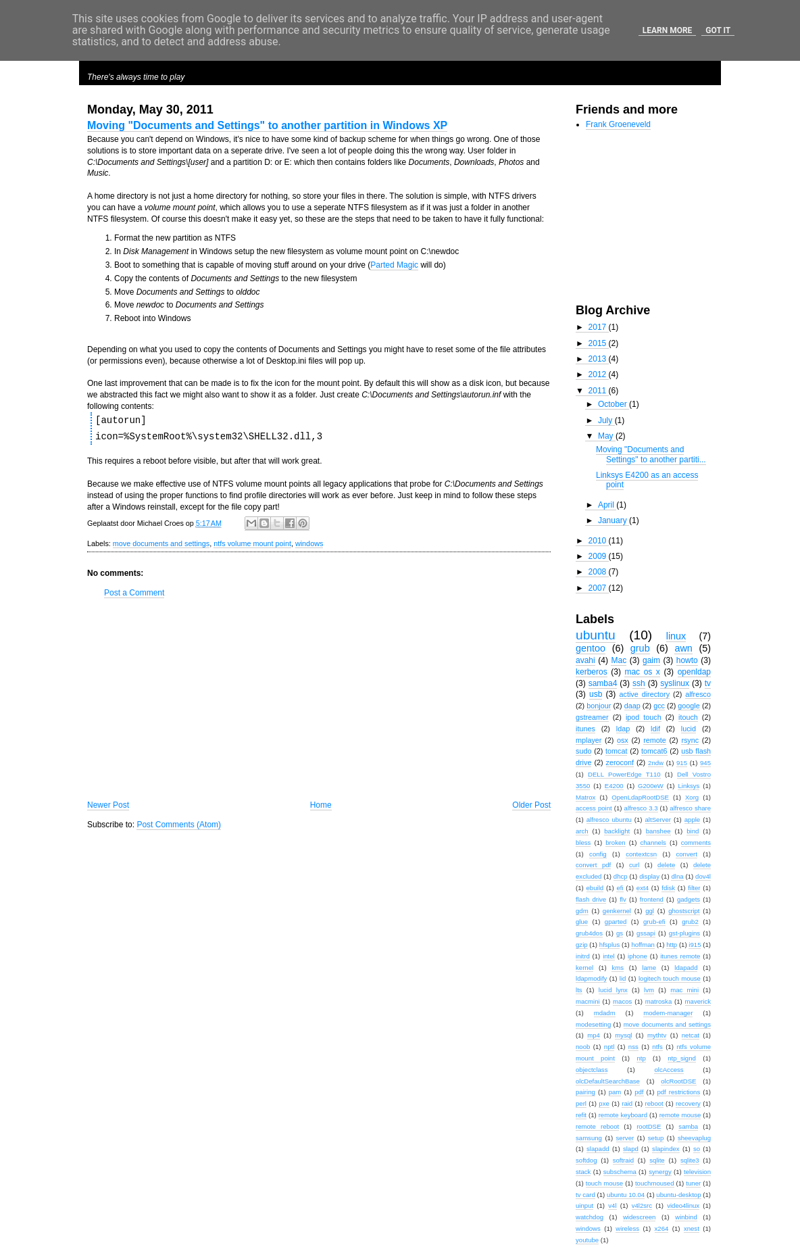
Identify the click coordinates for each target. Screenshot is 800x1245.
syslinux (674, 683)
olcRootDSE (678, 1081)
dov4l (703, 876)
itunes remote (680, 956)
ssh (638, 683)
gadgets (688, 899)
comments (696, 842)
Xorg (692, 797)
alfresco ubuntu (609, 819)
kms (617, 967)
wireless (627, 1228)
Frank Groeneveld (618, 124)
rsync (690, 740)
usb (595, 694)
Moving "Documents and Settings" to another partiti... (651, 454)
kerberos (591, 672)
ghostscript (683, 910)
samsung (589, 1138)
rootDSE (648, 1126)
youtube (587, 1240)
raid (627, 1103)
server (625, 1138)
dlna (677, 876)
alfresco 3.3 (641, 808)
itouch (688, 717)
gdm (582, 910)
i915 (695, 944)
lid (623, 978)
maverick (698, 1001)
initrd (583, 956)
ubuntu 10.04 (626, 1194)
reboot (654, 1103)
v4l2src (642, 1205)
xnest (691, 1228)
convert (686, 854)
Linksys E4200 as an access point (647, 479)
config (598, 854)
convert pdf (593, 865)
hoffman (643, 944)
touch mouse (604, 1183)
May (607, 436)
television (697, 1171)
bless (583, 842)
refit (581, 1115)
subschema (619, 1171)
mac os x (641, 672)
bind (692, 831)
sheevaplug (694, 1138)
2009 (599, 556)
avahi (585, 660)
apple (692, 819)
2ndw (656, 762)
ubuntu (596, 635)
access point (594, 808)
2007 (599, 588)
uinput (584, 1205)
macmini (588, 1001)
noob (583, 1046)
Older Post (531, 805)
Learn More (668, 30)
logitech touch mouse (670, 978)
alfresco (698, 694)
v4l (612, 1205)
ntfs (657, 1046)
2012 (599, 374)
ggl (649, 910)
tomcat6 (654, 751)
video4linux (683, 1205)
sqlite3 (689, 1160)
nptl (609, 1046)
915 (681, 762)
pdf (638, 1092)
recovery (688, 1103)
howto (687, 660)
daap (632, 706)
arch (582, 831)
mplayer (588, 740)
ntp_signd (682, 1058)
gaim (651, 660)
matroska (658, 1001)
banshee (658, 831)
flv (623, 899)
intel (609, 956)
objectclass (591, 1069)
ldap (623, 729)
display (649, 876)
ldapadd (685, 967)
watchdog (589, 1217)
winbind (686, 1217)
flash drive (591, 899)
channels (653, 842)
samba (688, 1126)
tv (708, 683)
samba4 (603, 683)
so (696, 1148)
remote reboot (597, 1126)
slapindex (666, 1148)
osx (622, 740)
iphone (637, 956)
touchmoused (654, 1183)
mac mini (684, 990)
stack (583, 1171)
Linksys (688, 785)
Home (321, 805)
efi (619, 888)
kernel (584, 967)
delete (666, 865)
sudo (583, 751)
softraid (623, 1160)
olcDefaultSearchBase (608, 1081)
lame (649, 967)
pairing (585, 1092)
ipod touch (643, 717)
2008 (599, 572)
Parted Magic (394, 265)
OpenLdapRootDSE (640, 797)
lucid (688, 729)
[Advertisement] (319, 698)
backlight (617, 831)
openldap (694, 672)
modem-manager (668, 1013)
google (688, 706)
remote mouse (680, 1115)
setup (656, 1138)
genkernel (617, 910)
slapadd (597, 1148)
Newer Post (108, 805)
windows (309, 543)
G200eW (651, 785)
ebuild (595, 888)
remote (654, 740)
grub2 (690, 921)
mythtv (656, 1035)
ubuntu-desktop (678, 1194)
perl (581, 1103)
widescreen (639, 1217)
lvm (649, 990)
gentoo (590, 648)
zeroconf (620, 762)
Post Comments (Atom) (178, 824)
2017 (599, 327)
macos (622, 1001)
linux (676, 636)
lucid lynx (613, 990)
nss (633, 1046)
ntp (640, 1058)
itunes (585, 729)
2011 (599, 390)
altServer (658, 819)
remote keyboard (623, 1115)
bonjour (598, 706)
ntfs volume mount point (252, 543)
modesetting (593, 1024)
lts (579, 990)
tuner (693, 1183)
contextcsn (641, 854)
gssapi (645, 933)
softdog (586, 1160)
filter (694, 888)
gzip (582, 944)
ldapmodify (591, 978)
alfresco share (690, 808)
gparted (616, 921)
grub (640, 648)
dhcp (621, 876)
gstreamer (592, 717)
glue (582, 921)
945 (705, 762)
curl (634, 865)
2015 (599, 343)
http (671, 944)
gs (619, 933)
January (613, 520)
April (607, 505)
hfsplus (609, 944)
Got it (717, 30)
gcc (659, 706)
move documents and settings (161, 543)
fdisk (668, 888)
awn (683, 648)
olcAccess (668, 1069)
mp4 (593, 1035)
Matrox (585, 797)
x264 (662, 1228)
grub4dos (589, 933)
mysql (623, 1035)
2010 (599, 540)
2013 (599, 359)
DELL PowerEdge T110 (624, 774)
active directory (645, 694)
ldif (655, 729)
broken (615, 842)
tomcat (616, 751)
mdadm (605, 1013)
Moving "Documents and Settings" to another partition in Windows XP (267, 125)
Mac (618, 660)
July (606, 420)
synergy (660, 1171)
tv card (585, 1194)
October (613, 404)
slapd (631, 1148)
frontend (652, 899)
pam (615, 1092)
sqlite (656, 1160)
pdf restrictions (678, 1092)
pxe (604, 1103)
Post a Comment (134, 592)
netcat (690, 1035)
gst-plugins (684, 933)
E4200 (614, 785)
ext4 (642, 888)
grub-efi (654, 921)
